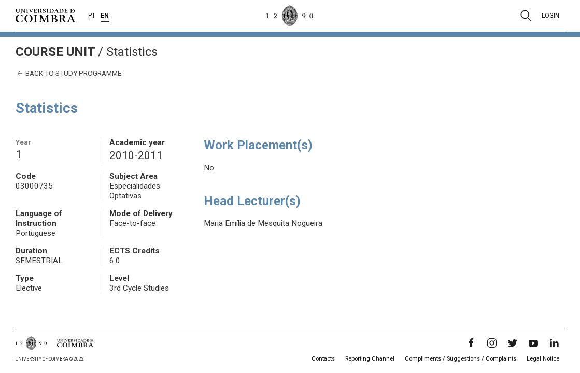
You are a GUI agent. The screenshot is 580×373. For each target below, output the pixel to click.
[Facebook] (471, 343)
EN (105, 15)
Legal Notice (543, 358)
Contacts (323, 358)
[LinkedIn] (554, 343)
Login (550, 15)
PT (91, 15)
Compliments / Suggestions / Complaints (460, 358)
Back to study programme (68, 73)
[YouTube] (533, 343)
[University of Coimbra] (45, 15)
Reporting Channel (369, 358)
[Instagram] (492, 343)
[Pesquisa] (525, 15)
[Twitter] (512, 343)
